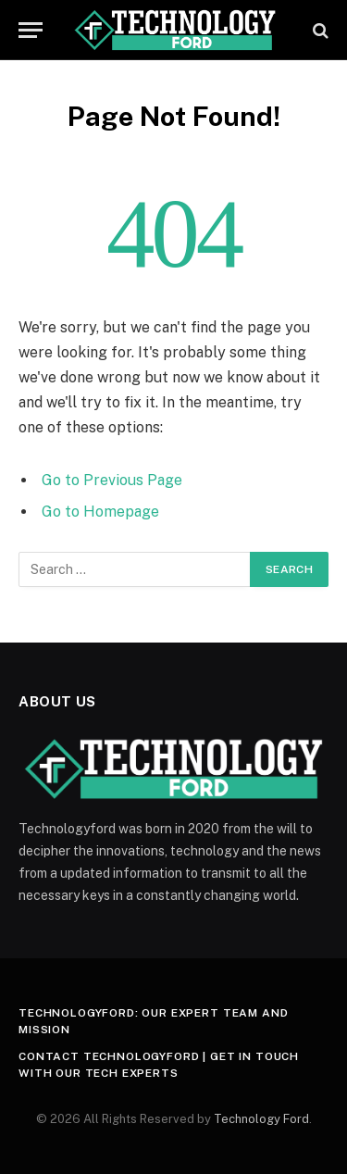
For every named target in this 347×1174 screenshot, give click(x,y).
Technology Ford (261, 1119)
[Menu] (31, 30)
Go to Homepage (100, 511)
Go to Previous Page (112, 480)
